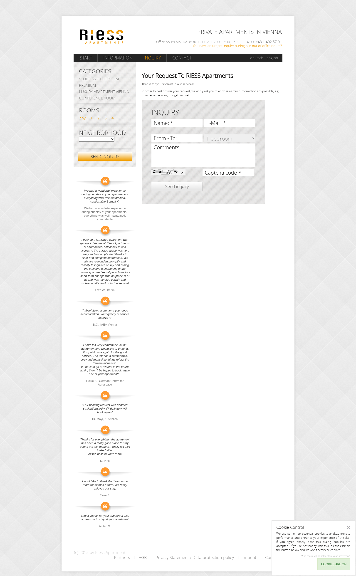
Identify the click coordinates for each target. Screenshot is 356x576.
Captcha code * (223, 172)
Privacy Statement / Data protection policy (195, 557)
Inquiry (152, 58)
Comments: (167, 147)
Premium (87, 85)
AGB (143, 557)
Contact (181, 58)
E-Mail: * (216, 122)
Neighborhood (102, 132)
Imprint (249, 557)
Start (86, 58)
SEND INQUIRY (105, 156)
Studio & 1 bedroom (99, 79)
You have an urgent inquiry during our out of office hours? (237, 45)
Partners (122, 557)
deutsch (256, 57)
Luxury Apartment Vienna (104, 91)
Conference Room (97, 98)
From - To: (165, 138)
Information (117, 58)
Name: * (163, 122)
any (82, 118)
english (272, 57)
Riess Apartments (102, 36)
